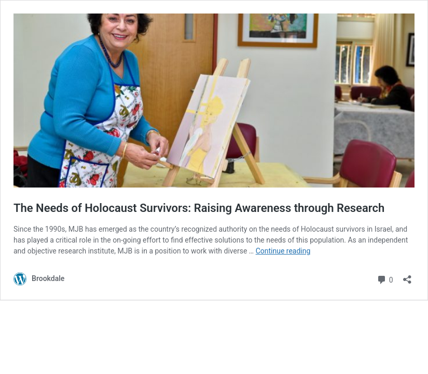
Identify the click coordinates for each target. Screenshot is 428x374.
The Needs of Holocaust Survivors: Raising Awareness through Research (198, 208)
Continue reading (283, 251)
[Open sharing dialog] (407, 276)
